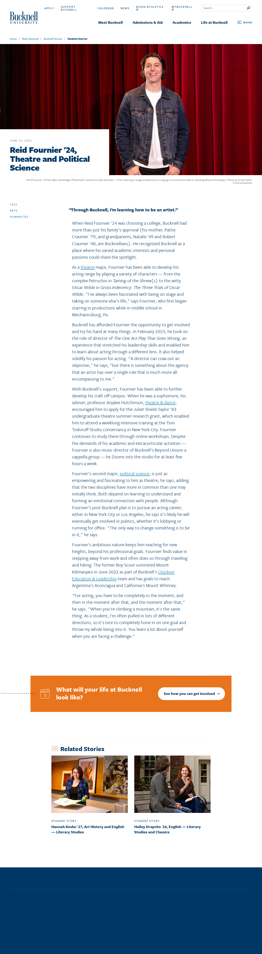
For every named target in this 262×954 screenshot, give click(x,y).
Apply (49, 8)
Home (13, 39)
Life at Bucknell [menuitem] (214, 22)
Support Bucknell (69, 8)
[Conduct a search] (224, 8)
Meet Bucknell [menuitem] (110, 22)
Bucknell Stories (53, 39)
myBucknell (182, 8)
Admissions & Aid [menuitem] (148, 22)
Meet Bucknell (30, 39)
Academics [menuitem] (182, 22)
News (125, 8)
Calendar (106, 8)
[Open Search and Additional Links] (244, 23)
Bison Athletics (150, 8)
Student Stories (77, 39)
